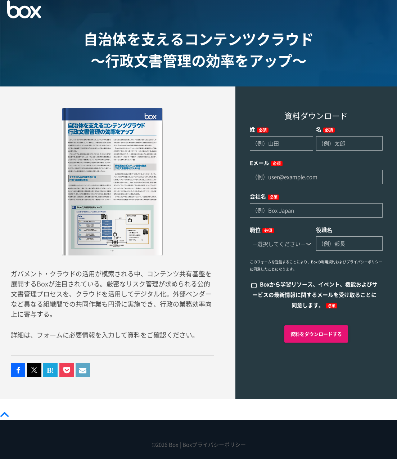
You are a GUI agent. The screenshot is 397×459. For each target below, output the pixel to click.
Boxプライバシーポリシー (214, 444)
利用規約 (328, 262)
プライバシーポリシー (364, 262)
